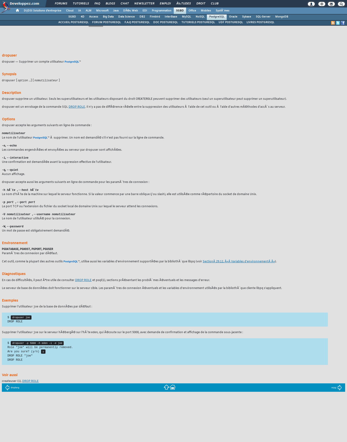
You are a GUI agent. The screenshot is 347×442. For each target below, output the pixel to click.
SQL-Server (263, 16)
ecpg (336, 392)
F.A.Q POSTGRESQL (137, 22)
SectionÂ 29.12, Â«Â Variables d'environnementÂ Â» (239, 264)
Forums (61, 4)
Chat (124, 4)
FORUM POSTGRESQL (106, 22)
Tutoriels (80, 4)
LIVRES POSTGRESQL (260, 22)
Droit (201, 4)
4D (82, 16)
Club (214, 4)
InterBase (171, 16)
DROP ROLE (77, 107)
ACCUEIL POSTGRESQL (73, 22)
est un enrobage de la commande (35, 107)
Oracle (233, 16)
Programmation (161, 10)
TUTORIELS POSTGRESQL (198, 22)
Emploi (165, 4)
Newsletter (144, 4)
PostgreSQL (216, 16)
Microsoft (102, 10)
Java (115, 10)
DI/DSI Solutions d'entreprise (42, 10)
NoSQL (200, 16)
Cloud (69, 10)
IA (79, 10)
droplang (12, 392)
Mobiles (206, 10)
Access (93, 16)
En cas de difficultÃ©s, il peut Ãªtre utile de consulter (38, 283)
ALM (88, 10)
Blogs (110, 4)
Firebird (155, 16)
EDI (144, 10)
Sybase (246, 16)
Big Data (108, 16)
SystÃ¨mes (222, 10)
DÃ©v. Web (130, 10)
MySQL (186, 16)
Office (192, 10)
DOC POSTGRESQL (165, 22)
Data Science (126, 16)
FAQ (97, 4)
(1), (12, 386)
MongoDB (281, 16)
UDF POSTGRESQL (231, 22)
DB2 (142, 16)
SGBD (180, 10)
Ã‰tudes (183, 4)
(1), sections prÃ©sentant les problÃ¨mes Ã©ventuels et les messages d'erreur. (153, 283)
